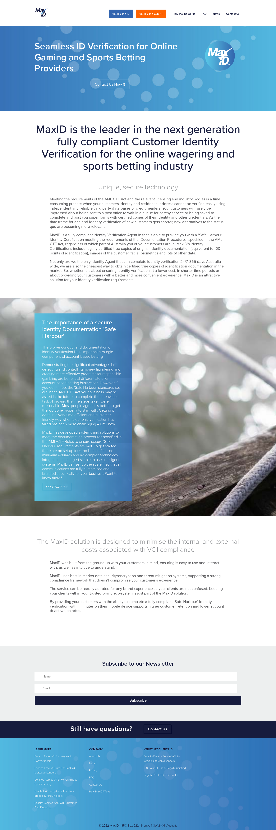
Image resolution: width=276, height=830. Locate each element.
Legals (93, 763)
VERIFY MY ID (121, 14)
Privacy (93, 770)
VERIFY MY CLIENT (151, 14)
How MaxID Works (184, 14)
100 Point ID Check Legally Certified (165, 768)
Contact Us (233, 14)
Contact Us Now (108, 84)
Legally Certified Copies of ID (161, 775)
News (216, 14)
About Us (94, 756)
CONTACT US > (57, 486)
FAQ (204, 14)
